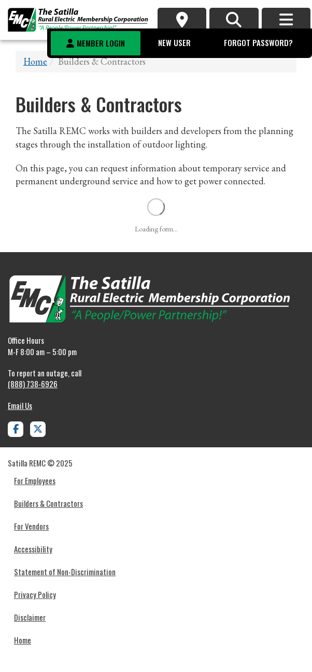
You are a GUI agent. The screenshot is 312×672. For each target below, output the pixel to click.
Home (35, 61)
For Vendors (31, 526)
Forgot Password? (258, 42)
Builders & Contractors (48, 503)
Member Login (101, 43)
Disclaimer (30, 617)
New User (174, 42)
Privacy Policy (35, 594)
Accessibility (33, 548)
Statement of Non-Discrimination (65, 571)
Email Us (20, 405)
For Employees (34, 480)
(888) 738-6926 (33, 383)
